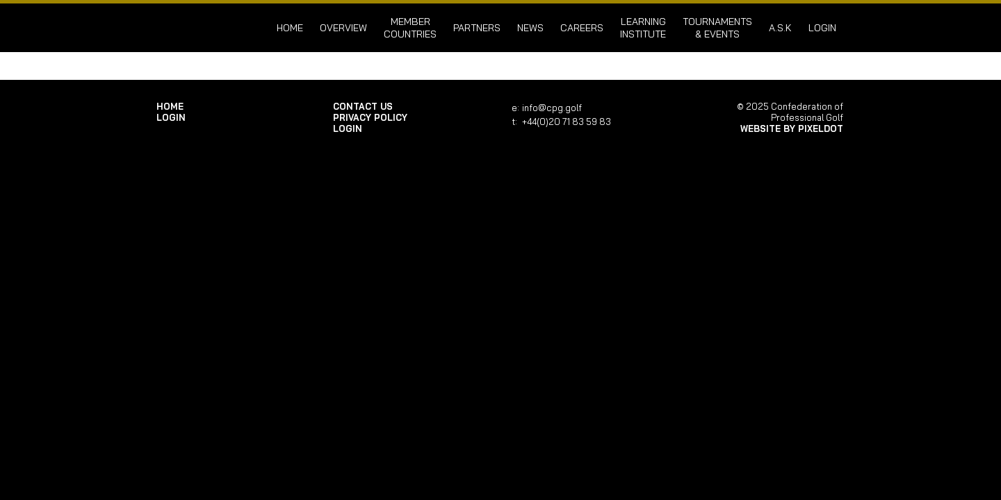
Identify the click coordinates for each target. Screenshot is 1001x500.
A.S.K (780, 28)
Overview (343, 28)
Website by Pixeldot (791, 128)
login (822, 28)
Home (290, 28)
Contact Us (363, 106)
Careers (581, 28)
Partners (476, 28)
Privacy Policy (370, 117)
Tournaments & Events (717, 27)
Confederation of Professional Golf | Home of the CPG (201, 27)
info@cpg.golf (552, 107)
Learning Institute (643, 27)
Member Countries (410, 27)
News (530, 28)
